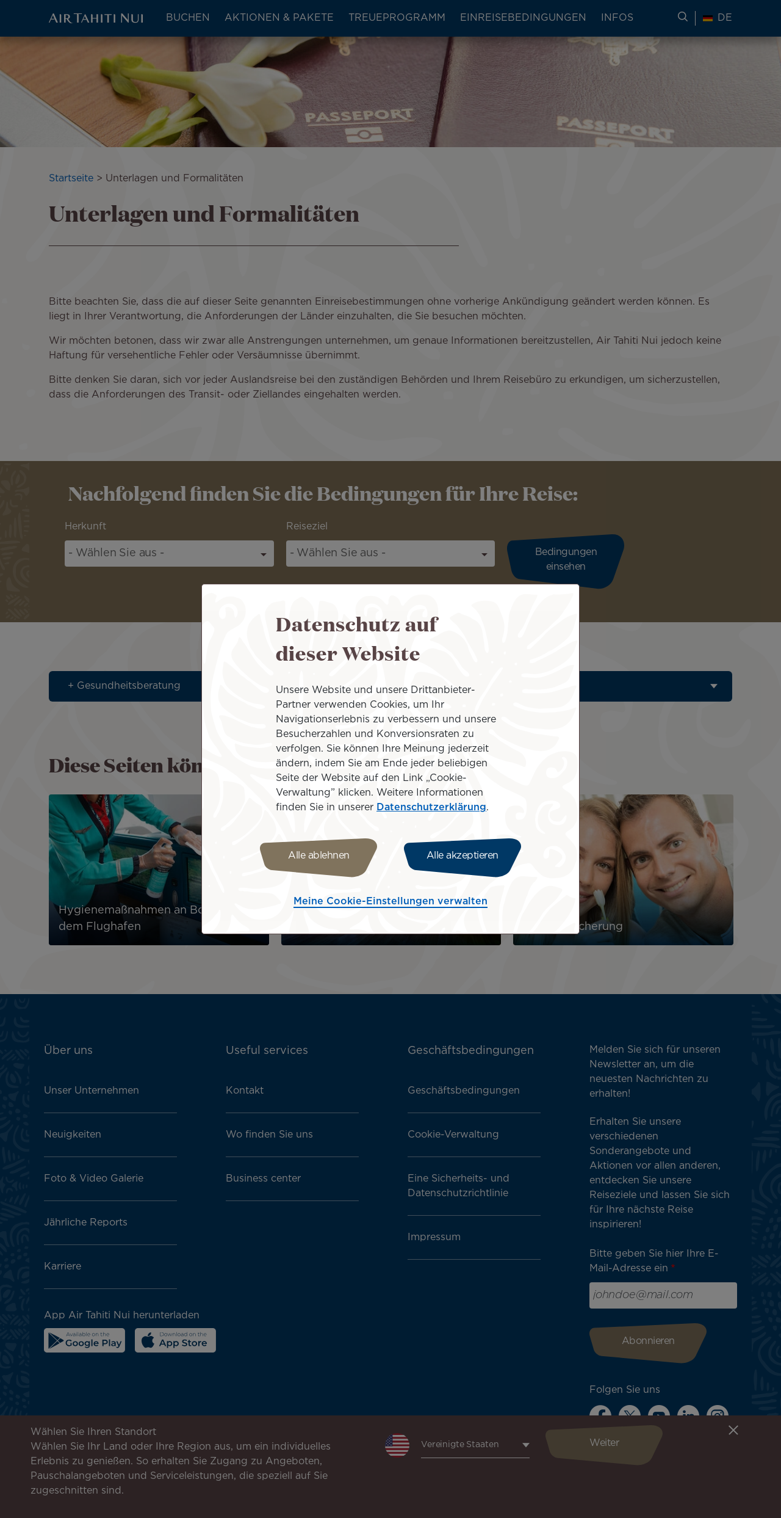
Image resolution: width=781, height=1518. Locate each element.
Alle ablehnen (319, 855)
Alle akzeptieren (462, 855)
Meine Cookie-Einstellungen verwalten (390, 901)
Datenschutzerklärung (431, 807)
